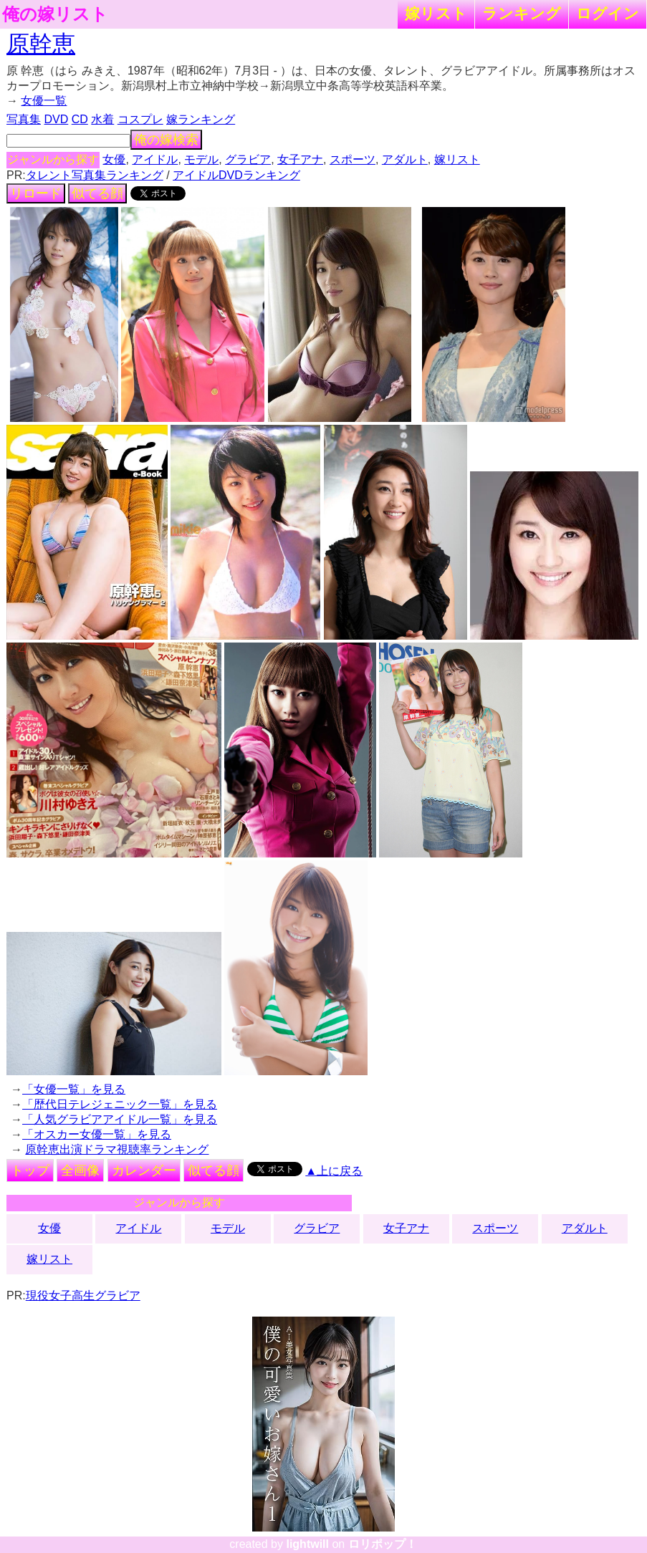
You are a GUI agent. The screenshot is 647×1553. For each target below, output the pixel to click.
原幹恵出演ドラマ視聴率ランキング (117, 1149)
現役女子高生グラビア (83, 1295)
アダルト (405, 159)
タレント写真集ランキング (94, 175)
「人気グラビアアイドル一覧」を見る (119, 1119)
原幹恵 (40, 44)
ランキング (521, 13)
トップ (30, 1170)
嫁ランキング (200, 119)
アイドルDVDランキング (236, 175)
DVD (56, 119)
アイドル (155, 159)
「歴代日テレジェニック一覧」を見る (119, 1104)
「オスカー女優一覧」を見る (96, 1134)
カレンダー (144, 1170)
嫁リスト (436, 13)
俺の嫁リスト (55, 14)
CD (80, 119)
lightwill (307, 1544)
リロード (36, 193)
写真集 (23, 119)
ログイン (607, 13)
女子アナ (300, 159)
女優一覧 (44, 101)
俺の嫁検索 (166, 140)
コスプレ (140, 119)
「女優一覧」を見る (73, 1089)
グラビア (248, 159)
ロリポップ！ (382, 1544)
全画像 (80, 1170)
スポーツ (352, 159)
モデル (201, 159)
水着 (102, 119)
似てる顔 (97, 193)
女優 (113, 159)
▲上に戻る (334, 1171)
